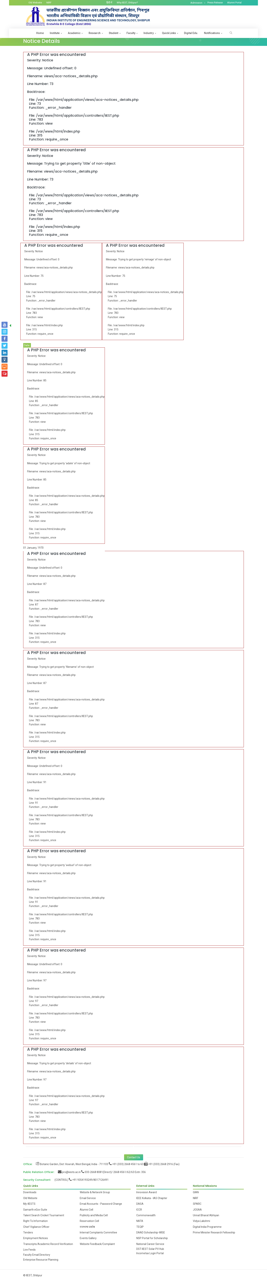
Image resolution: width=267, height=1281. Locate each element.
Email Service (88, 1198)
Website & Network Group (95, 1192)
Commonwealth (146, 1215)
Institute (55, 33)
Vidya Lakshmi (201, 1220)
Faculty (131, 33)
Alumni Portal (234, 2)
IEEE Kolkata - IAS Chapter (151, 1198)
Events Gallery (88, 1238)
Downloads (29, 1192)
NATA (139, 1220)
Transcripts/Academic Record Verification (48, 1244)
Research (95, 33)
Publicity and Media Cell (94, 1215)
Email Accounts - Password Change (101, 1203)
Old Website (35, 2)
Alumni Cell (86, 1209)
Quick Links (169, 33)
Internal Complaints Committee (98, 1232)
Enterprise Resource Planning (40, 1259)
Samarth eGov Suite (35, 1209)
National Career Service (150, 1244)
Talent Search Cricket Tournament (43, 1215)
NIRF (48, 2)
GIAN (196, 1192)
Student (113, 33)
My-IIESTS (29, 1203)
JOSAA (197, 1209)
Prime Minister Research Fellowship (214, 1232)
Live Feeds (29, 1249)
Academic (74, 33)
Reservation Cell (89, 1220)
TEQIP (140, 1226)
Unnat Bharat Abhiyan (206, 1215)
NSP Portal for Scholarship (152, 1238)
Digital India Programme (207, 1226)
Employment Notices (35, 1238)
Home (40, 33)
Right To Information (35, 1220)
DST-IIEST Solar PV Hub (150, 1248)
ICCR (139, 1209)
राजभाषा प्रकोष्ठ (87, 1226)
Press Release (215, 2)
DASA (139, 1203)
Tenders (28, 1232)
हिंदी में (109, 2)
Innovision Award (146, 1192)
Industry (148, 33)
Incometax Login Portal (150, 1253)
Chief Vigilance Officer (36, 1226)
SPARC (197, 1203)
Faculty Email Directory (36, 1254)
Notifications (212, 33)
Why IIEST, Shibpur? (127, 2)
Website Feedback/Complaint (97, 1244)
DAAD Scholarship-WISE (150, 1232)
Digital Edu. (191, 33)
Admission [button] (196, 2)
